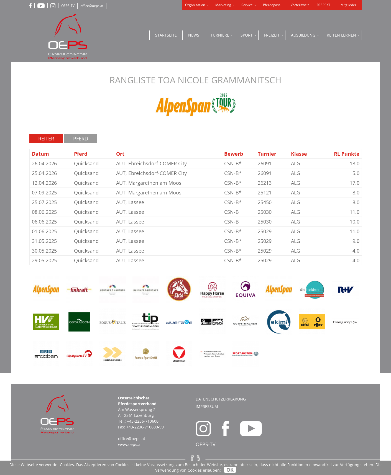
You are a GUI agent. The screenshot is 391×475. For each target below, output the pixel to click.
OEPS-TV (68, 5)
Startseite (166, 35)
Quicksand (86, 163)
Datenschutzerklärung (221, 399)
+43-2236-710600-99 (145, 427)
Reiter (46, 138)
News (193, 35)
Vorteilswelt (300, 4)
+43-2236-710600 (143, 421)
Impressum (207, 406)
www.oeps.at (130, 444)
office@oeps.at (91, 5)
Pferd (80, 138)
